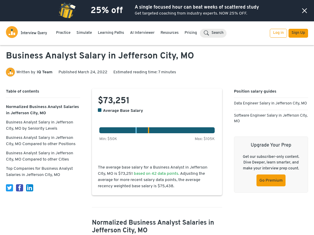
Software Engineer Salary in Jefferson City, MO (270, 118)
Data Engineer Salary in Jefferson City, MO (270, 103)
